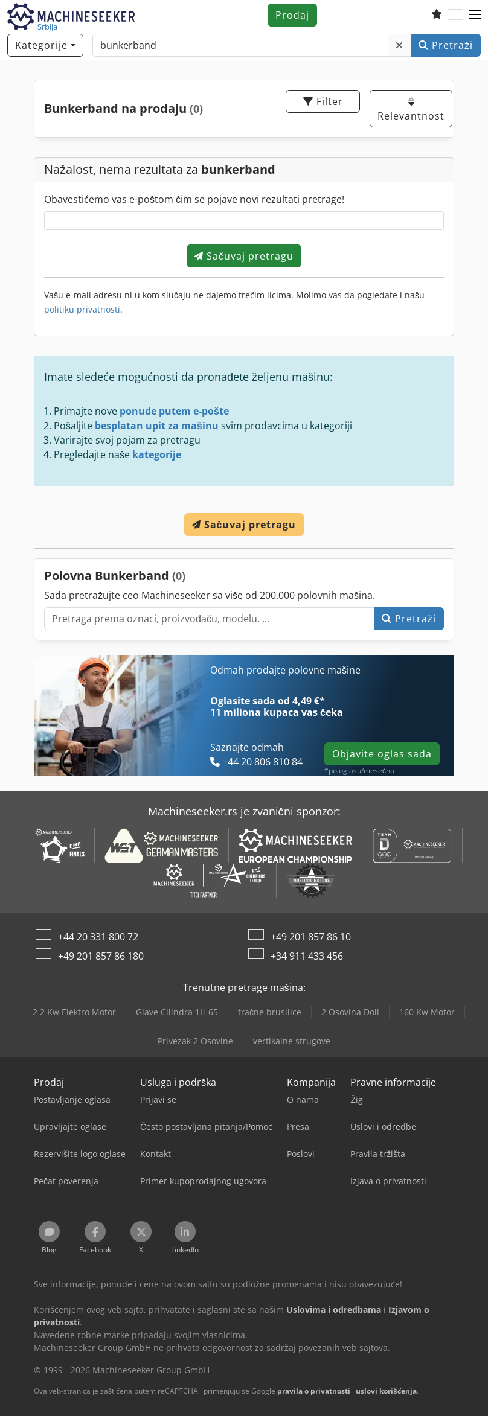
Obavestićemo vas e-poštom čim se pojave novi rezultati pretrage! (194, 199)
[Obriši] (399, 45)
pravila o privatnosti (313, 1391)
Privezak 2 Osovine (195, 1041)
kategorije (156, 454)
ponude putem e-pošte (174, 411)
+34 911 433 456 (307, 956)
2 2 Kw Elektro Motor (74, 1012)
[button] (475, 15)
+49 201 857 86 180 (101, 956)
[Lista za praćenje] (436, 15)
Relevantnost (411, 110)
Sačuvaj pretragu (244, 256)
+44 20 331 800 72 (98, 936)
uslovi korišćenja (386, 1391)
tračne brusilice (269, 1012)
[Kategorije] (45, 45)
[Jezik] (455, 15)
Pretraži (446, 45)
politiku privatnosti (82, 309)
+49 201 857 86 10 (311, 936)
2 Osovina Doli (350, 1012)
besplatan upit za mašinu (157, 425)
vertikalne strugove (291, 1041)
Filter (323, 101)
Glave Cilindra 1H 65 (177, 1012)
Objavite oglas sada (382, 754)
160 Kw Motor (427, 1012)
